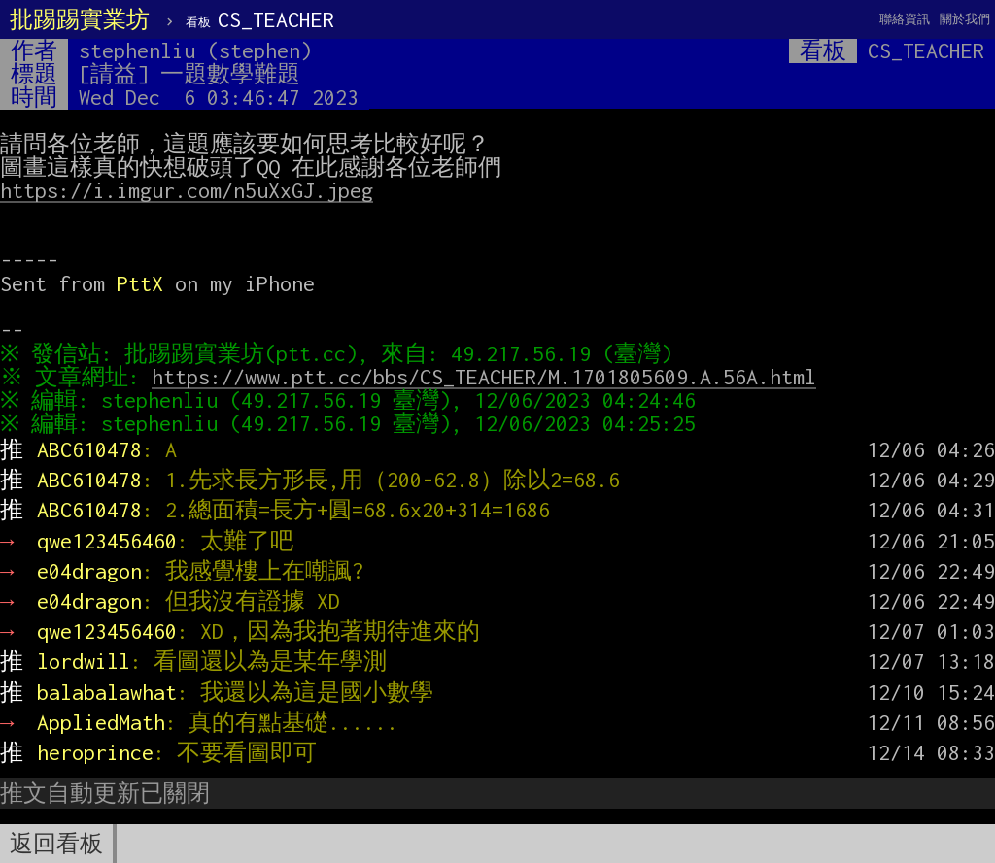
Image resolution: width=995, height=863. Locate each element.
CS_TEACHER (260, 19)
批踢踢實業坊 (80, 19)
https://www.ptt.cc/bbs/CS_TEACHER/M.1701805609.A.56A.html (488, 376)
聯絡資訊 (904, 19)
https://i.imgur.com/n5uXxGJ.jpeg (186, 190)
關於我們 (965, 19)
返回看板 (56, 843)
